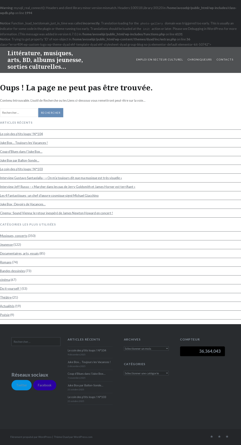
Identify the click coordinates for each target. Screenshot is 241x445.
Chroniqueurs (200, 59)
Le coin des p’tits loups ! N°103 (21, 169)
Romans (5, 262)
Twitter (21, 385)
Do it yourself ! (10, 289)
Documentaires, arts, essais (19, 253)
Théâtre (6, 297)
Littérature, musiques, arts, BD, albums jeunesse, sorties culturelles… (45, 59)
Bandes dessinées (12, 271)
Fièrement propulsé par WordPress (31, 436)
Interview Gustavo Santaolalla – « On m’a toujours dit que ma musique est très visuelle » (61, 178)
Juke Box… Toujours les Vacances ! (24, 143)
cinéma (5, 280)
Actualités (7, 306)
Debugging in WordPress (205, 29)
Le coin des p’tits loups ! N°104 (21, 134)
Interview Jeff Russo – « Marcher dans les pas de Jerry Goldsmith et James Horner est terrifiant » (67, 187)
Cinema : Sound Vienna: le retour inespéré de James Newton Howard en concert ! (56, 213)
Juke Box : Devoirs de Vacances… (23, 204)
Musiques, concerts (13, 236)
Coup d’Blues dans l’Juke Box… (21, 152)
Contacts (225, 59)
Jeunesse (6, 245)
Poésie (5, 315)
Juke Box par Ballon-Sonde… (19, 160)
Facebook (45, 385)
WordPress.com (83, 436)
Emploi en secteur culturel (159, 59)
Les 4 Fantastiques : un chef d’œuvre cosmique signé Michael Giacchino (49, 196)
